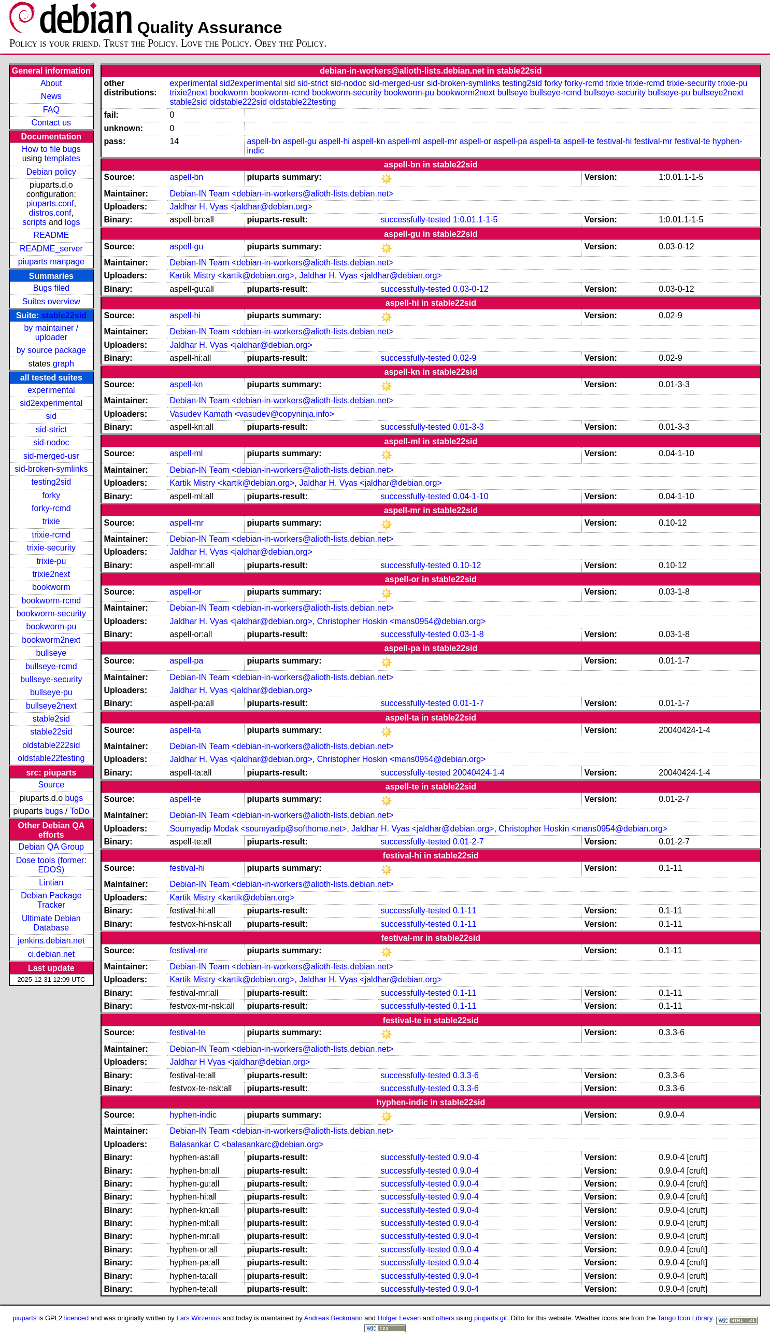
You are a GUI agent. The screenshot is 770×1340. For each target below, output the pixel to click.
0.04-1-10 (471, 496)
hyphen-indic (193, 1114)
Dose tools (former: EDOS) (51, 865)
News (51, 96)
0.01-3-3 (468, 426)
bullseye (51, 652)
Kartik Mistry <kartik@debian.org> (231, 275)
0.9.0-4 (466, 1157)
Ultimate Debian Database (51, 923)
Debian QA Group (51, 846)
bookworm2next (51, 640)
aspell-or (475, 141)
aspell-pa (510, 141)
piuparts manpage (51, 261)
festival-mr (653, 141)
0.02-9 (464, 358)
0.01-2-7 (468, 841)
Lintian (51, 882)
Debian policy (51, 171)
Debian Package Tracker (51, 900)
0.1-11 (464, 910)
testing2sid (52, 481)
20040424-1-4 (479, 772)
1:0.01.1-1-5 (475, 219)
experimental (51, 390)
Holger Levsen (399, 1318)
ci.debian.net (51, 954)
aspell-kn (368, 141)
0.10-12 (467, 565)
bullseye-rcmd (51, 666)
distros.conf (50, 212)
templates (62, 158)
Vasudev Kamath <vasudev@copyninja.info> (251, 414)
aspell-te (578, 141)
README (51, 235)
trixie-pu (51, 561)
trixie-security (51, 547)
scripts (34, 222)
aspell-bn (264, 141)
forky (51, 495)
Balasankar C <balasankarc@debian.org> (246, 1144)
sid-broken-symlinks (51, 468)
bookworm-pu (51, 626)
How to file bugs (51, 149)
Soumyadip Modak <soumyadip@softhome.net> (258, 828)
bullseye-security (51, 679)
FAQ (51, 109)
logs (72, 222)
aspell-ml (404, 141)
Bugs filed (51, 288)
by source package (51, 350)
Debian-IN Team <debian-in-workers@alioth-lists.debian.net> (281, 193)
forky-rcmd (51, 508)
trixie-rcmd (51, 534)
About (51, 83)
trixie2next (51, 574)
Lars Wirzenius (198, 1318)
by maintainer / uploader (51, 332)
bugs (74, 798)
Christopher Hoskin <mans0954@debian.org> (401, 621)
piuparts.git (490, 1318)
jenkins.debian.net (51, 940)
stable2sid (51, 718)
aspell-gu (300, 141)
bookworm (51, 587)
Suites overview (51, 301)
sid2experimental (51, 403)
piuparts (24, 1318)
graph (63, 363)
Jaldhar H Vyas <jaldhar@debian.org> (239, 1061)
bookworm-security (51, 613)
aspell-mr (440, 141)
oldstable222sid (51, 745)
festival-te (692, 141)
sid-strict (51, 429)
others (445, 1318)
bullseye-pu (51, 692)
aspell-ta (545, 141)
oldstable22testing (51, 758)
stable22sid (64, 315)
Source (51, 784)
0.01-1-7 (468, 703)
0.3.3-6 (466, 1075)
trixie (51, 521)
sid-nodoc (51, 442)
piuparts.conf (50, 203)
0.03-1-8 (468, 634)
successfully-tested (415, 219)
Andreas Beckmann (333, 1318)
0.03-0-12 (471, 289)
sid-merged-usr (51, 456)
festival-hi (614, 141)
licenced (76, 1318)
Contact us (51, 122)
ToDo (79, 811)
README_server (51, 248)
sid (51, 416)
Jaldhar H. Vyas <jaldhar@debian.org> (240, 206)
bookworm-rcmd (51, 600)
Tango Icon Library (685, 1318)
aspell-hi (334, 141)
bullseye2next (51, 705)
